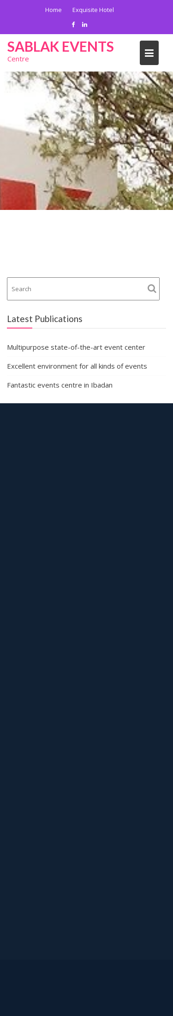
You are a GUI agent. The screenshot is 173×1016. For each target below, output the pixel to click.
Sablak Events (60, 46)
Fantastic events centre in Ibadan (60, 384)
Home (53, 10)
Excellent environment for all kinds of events (77, 366)
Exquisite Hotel (93, 10)
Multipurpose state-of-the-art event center (76, 347)
